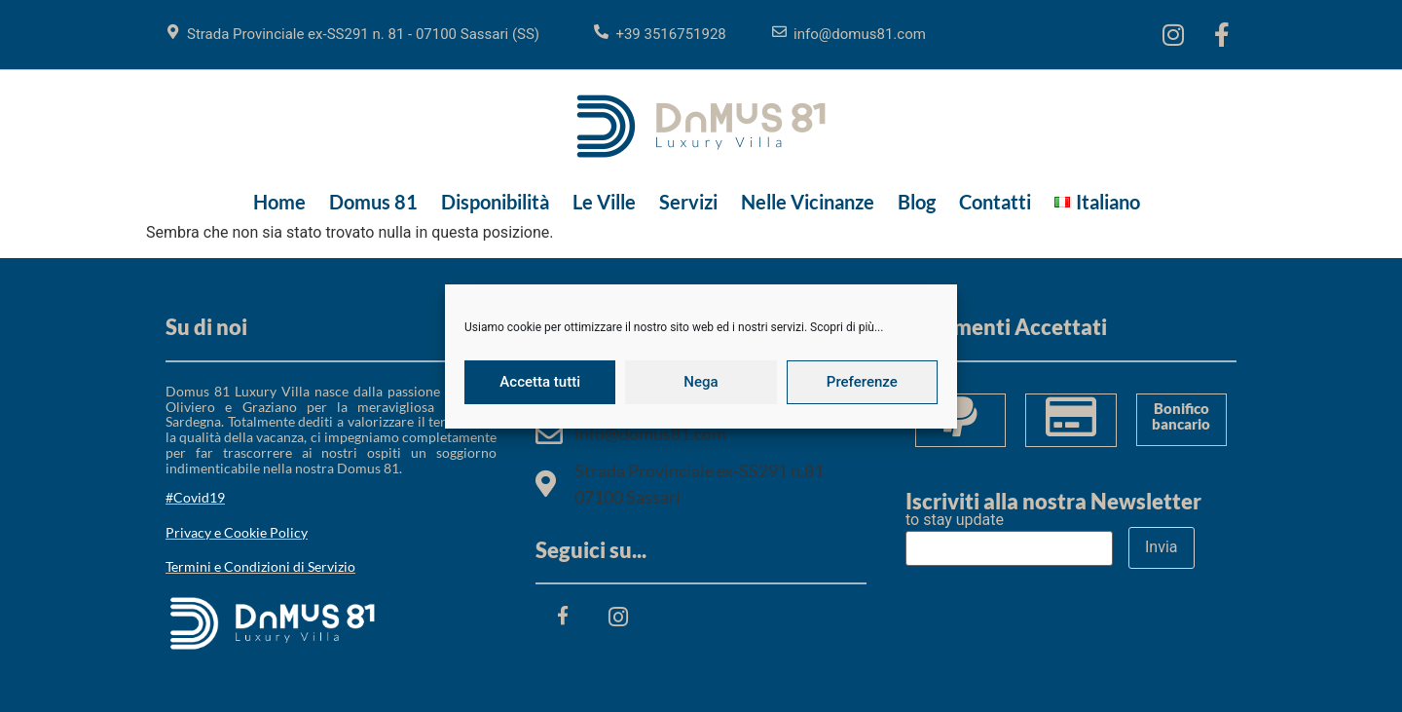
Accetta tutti (539, 382)
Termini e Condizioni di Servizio (260, 566)
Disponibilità (495, 201)
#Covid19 (195, 497)
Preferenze (862, 382)
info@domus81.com (859, 34)
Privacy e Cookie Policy (237, 532)
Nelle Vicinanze (807, 201)
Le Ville (604, 201)
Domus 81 (373, 201)
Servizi (688, 201)
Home (279, 201)
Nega (700, 382)
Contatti (995, 201)
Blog (917, 201)
